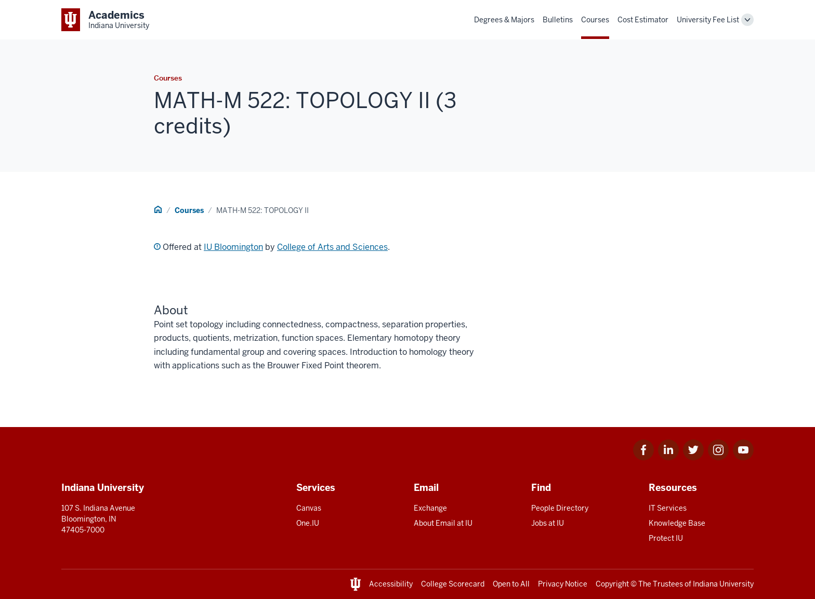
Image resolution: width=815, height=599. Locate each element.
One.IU (307, 523)
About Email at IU (443, 523)
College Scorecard (452, 584)
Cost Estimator (642, 19)
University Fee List (708, 19)
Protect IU (666, 538)
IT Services (668, 508)
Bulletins (558, 19)
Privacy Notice (562, 584)
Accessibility (391, 584)
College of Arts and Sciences (332, 247)
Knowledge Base (677, 523)
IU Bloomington (233, 247)
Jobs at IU (547, 523)
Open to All (511, 584)
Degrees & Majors (504, 19)
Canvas (308, 508)
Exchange (430, 508)
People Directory (559, 508)
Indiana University (723, 584)
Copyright (612, 584)
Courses (595, 19)
